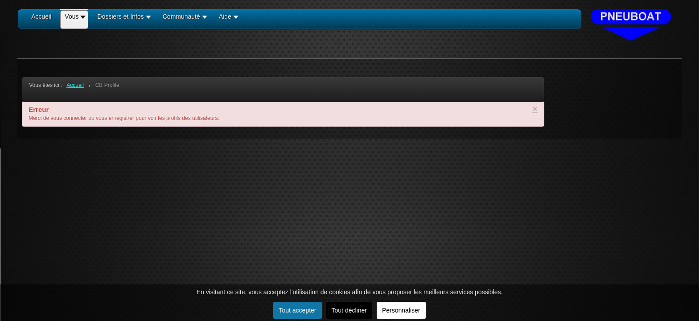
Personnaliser (401, 310)
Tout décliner (349, 310)
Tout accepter (297, 310)
